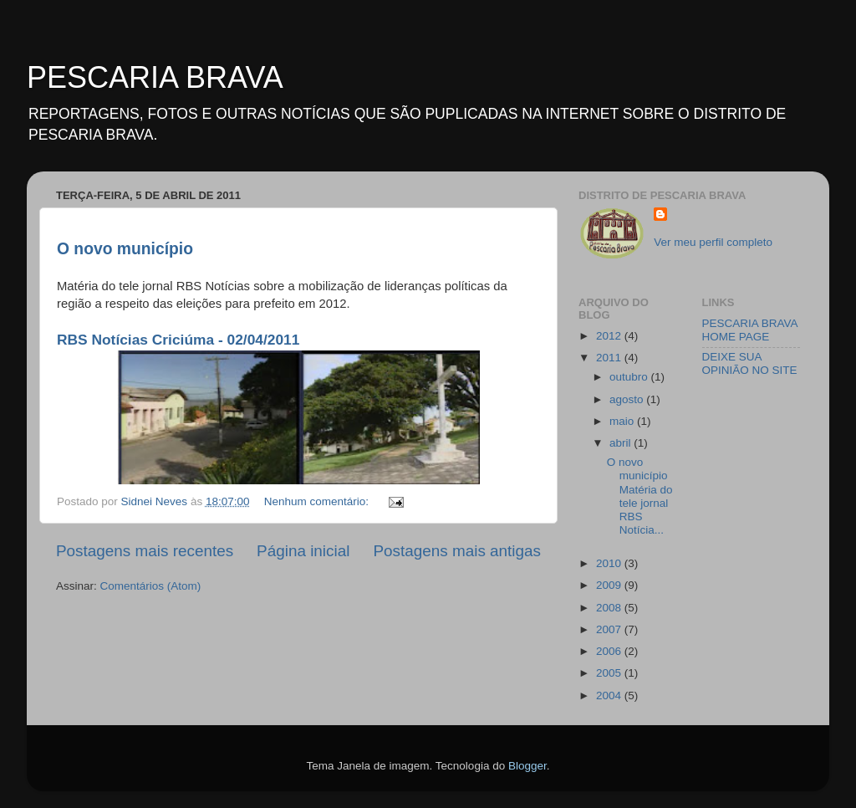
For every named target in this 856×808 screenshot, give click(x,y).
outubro (630, 377)
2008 (610, 607)
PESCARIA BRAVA (155, 77)
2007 (610, 629)
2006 (610, 651)
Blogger (527, 765)
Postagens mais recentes (144, 551)
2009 (610, 585)
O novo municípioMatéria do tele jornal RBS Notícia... (640, 496)
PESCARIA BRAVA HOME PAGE (749, 330)
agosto (627, 399)
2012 (610, 336)
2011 (610, 357)
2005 (610, 673)
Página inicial (303, 551)
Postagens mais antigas (457, 551)
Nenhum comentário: (318, 501)
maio (623, 421)
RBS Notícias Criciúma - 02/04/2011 (178, 339)
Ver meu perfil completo (713, 242)
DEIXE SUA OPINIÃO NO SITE (749, 363)
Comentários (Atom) (150, 586)
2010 (610, 563)
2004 (610, 695)
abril (621, 443)
